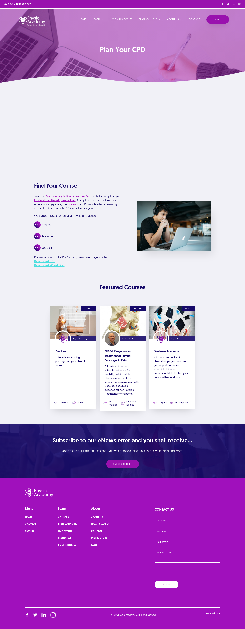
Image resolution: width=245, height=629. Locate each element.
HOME (28, 517)
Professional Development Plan (55, 200)
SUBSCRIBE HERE (122, 464)
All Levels (89, 309)
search (73, 204)
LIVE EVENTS (65, 531)
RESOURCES (65, 537)
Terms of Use (212, 613)
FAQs (94, 544)
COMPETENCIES (67, 544)
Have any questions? (16, 4)
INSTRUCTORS (99, 537)
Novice (188, 309)
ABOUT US (97, 517)
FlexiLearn (61, 351)
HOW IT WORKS (100, 524)
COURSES (63, 517)
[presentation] (179, 573)
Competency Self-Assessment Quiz (69, 196)
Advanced (138, 309)
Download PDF (44, 261)
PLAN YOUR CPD (67, 524)
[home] (32, 21)
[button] (98, 19)
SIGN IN (29, 531)
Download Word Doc (49, 265)
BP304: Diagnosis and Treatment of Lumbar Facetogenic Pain (118, 356)
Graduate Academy (166, 351)
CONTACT (30, 524)
